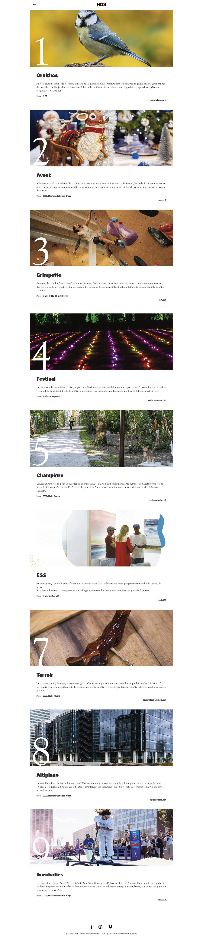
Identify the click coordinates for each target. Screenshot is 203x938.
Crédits (133, 933)
